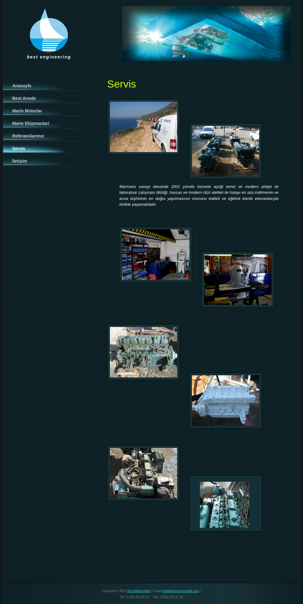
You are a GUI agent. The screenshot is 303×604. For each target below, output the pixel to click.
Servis (18, 148)
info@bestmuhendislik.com (180, 591)
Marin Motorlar (27, 110)
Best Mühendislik (138, 591)
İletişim (19, 161)
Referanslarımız (28, 135)
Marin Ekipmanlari (30, 123)
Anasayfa (21, 85)
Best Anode (24, 98)
